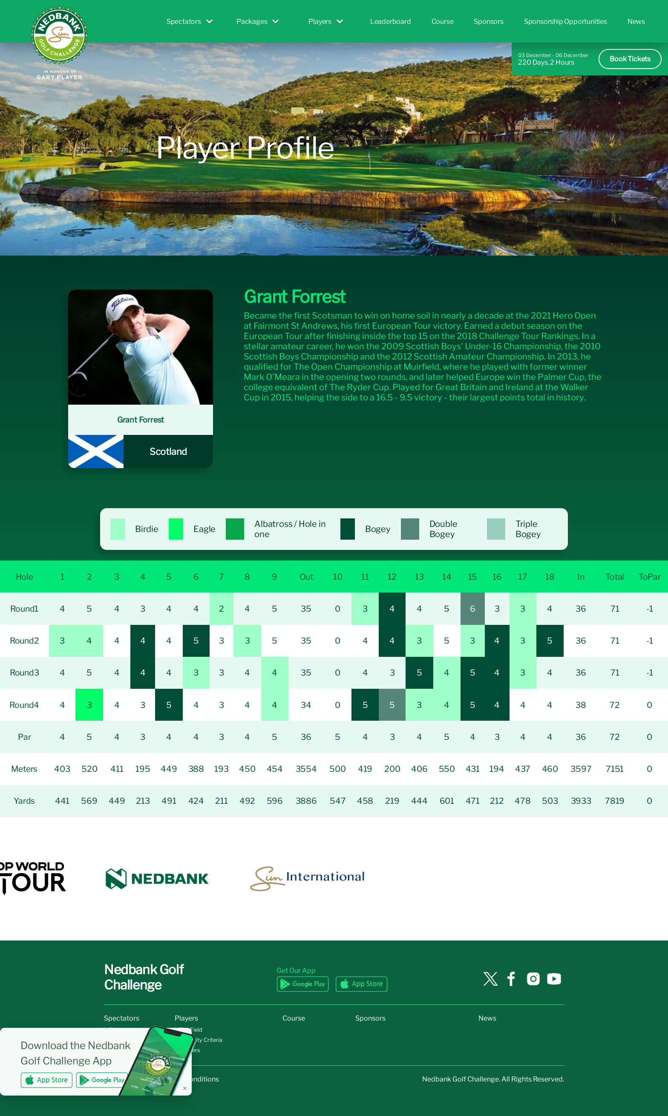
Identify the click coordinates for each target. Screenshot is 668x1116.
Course (443, 21)
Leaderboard (390, 21)
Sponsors (488, 21)
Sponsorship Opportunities (565, 21)
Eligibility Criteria (200, 1040)
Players (325, 21)
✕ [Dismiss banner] (184, 1088)
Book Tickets (630, 59)
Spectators (190, 21)
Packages (257, 21)
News (636, 21)
